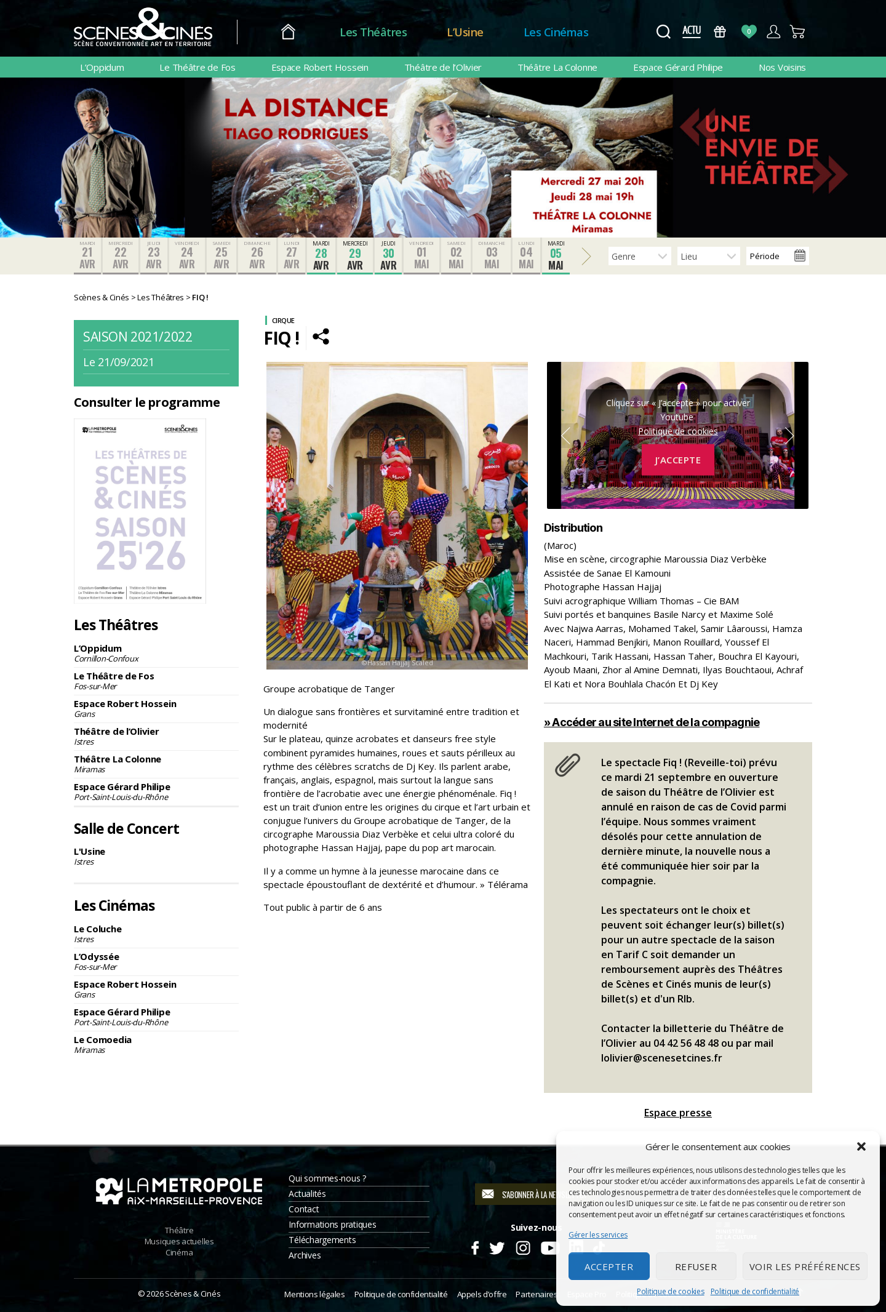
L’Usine (465, 32)
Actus (691, 31)
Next (790, 435)
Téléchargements (322, 1240)
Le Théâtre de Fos (197, 67)
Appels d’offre (482, 1294)
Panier (797, 31)
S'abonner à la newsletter (544, 1194)
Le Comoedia (156, 1044)
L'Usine (156, 856)
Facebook (474, 1246)
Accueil (288, 32)
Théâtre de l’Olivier (443, 67)
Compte (773, 31)
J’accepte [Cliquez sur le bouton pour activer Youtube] (678, 460)
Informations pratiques (332, 1224)
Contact (304, 1209)
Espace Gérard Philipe (678, 67)
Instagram (523, 1246)
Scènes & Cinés (192, 1293)
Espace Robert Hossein (320, 67)
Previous (565, 435)
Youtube (550, 1246)
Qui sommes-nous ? (327, 1178)
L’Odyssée (156, 961)
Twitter (496, 1246)
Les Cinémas (556, 32)
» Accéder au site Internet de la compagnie (652, 722)
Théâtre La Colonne (557, 67)
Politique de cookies (670, 1291)
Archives (305, 1255)
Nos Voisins (782, 67)
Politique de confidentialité (755, 1291)
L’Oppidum (102, 67)
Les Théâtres (373, 32)
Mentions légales (314, 1294)
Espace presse (678, 1112)
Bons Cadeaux (720, 31)
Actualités (307, 1193)
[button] (861, 1146)
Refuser (696, 1266)
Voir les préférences (805, 1266)
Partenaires (536, 1294)
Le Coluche (156, 933)
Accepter (609, 1266)
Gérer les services (598, 1235)
